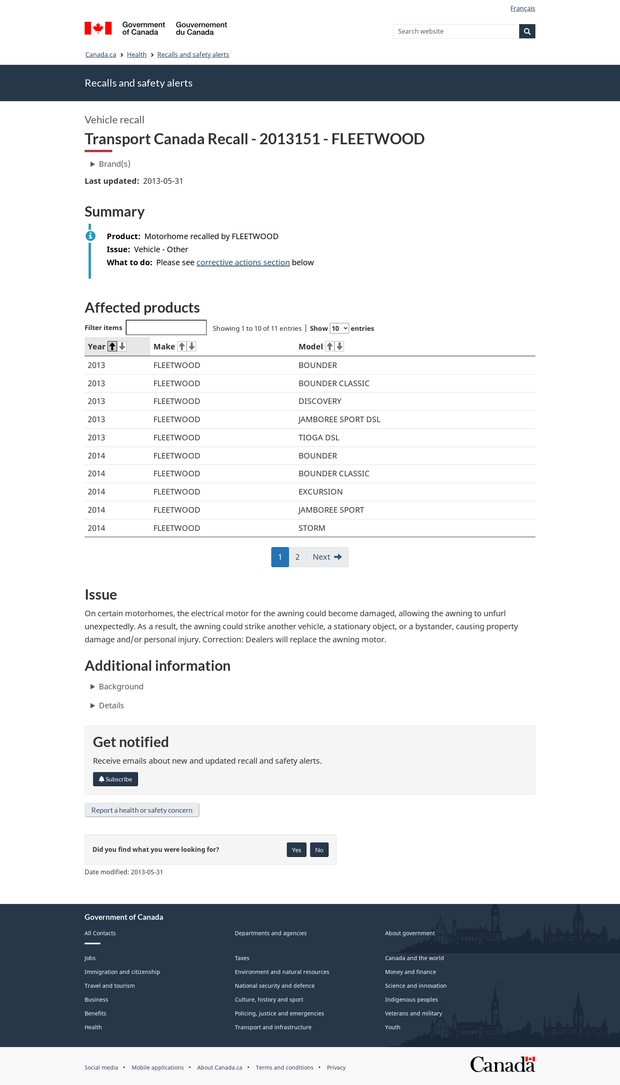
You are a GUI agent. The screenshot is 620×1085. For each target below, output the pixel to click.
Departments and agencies (271, 933)
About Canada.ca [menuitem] (219, 1067)
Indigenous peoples (411, 999)
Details (111, 705)
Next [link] (321, 556)
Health (137, 54)
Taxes (242, 958)
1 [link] (283, 559)
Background (121, 686)
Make (174, 346)
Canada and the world (414, 958)
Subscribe (115, 779)
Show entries (342, 328)
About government (410, 933)
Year (107, 346)
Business (96, 999)
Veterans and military (413, 1013)
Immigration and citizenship (122, 972)
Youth (393, 1027)
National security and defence (275, 985)
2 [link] (300, 559)
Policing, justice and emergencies (279, 1013)
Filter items (146, 327)
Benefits (95, 1013)
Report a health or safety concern (142, 810)
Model (321, 346)
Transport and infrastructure (273, 1027)
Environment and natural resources (282, 972)
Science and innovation (416, 985)
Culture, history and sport (269, 999)
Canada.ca (100, 54)
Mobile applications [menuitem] (158, 1067)
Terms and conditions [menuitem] (285, 1067)
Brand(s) (114, 164)
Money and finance (410, 972)
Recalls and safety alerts (193, 54)
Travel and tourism (110, 985)
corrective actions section (243, 262)
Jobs (90, 958)
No (319, 849)
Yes (296, 849)
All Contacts (100, 933)
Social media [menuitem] (101, 1067)
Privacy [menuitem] (336, 1067)
